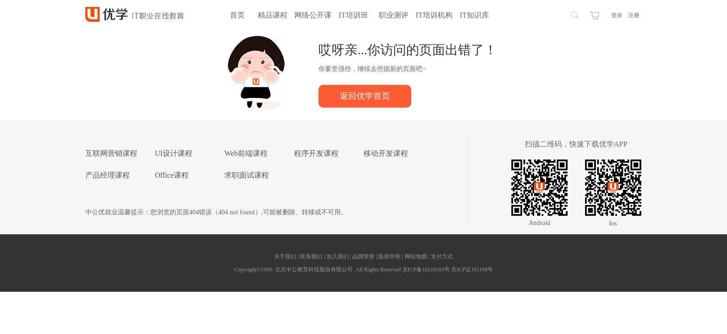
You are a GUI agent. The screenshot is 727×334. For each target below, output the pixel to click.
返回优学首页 (365, 96)
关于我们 (286, 256)
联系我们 (312, 256)
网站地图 (416, 256)
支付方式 (442, 256)
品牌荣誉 (363, 256)
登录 (616, 15)
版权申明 (390, 256)
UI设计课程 (173, 153)
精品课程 (272, 15)
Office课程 (172, 175)
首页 (237, 15)
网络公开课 (313, 15)
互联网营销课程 (111, 153)
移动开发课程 (386, 153)
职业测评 (393, 15)
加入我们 (338, 256)
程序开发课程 (316, 153)
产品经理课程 (107, 175)
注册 (633, 15)
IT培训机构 (433, 15)
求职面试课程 (246, 175)
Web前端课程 (246, 153)
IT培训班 (353, 15)
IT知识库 (474, 15)
